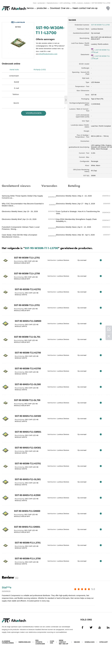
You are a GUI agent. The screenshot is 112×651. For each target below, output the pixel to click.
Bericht (16, 103)
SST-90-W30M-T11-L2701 (26, 257)
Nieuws (77, 642)
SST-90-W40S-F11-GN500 (26, 511)
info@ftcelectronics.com (48, 56)
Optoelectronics (52, 3)
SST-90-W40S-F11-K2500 (27, 495)
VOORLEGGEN (32, 113)
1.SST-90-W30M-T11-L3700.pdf (97, 51)
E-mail (16, 88)
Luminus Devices (94, 28)
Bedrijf (16, 82)
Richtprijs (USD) (40, 69)
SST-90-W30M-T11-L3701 (26, 305)
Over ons (65, 8)
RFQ (102, 260)
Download (55, 8)
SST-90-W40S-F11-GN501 (26, 527)
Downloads (89, 642)
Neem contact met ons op (85, 8)
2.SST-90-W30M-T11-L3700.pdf (97, 57)
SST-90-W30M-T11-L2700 (26, 273)
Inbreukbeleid (25, 642)
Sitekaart (103, 642)
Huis (34, 3)
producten (41, 3)
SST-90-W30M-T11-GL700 (26, 400)
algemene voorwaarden (8, 642)
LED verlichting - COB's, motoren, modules (75, 3)
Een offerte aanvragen (40, 642)
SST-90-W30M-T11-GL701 (26, 337)
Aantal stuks (14, 69)
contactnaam (14, 76)
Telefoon (15, 94)
